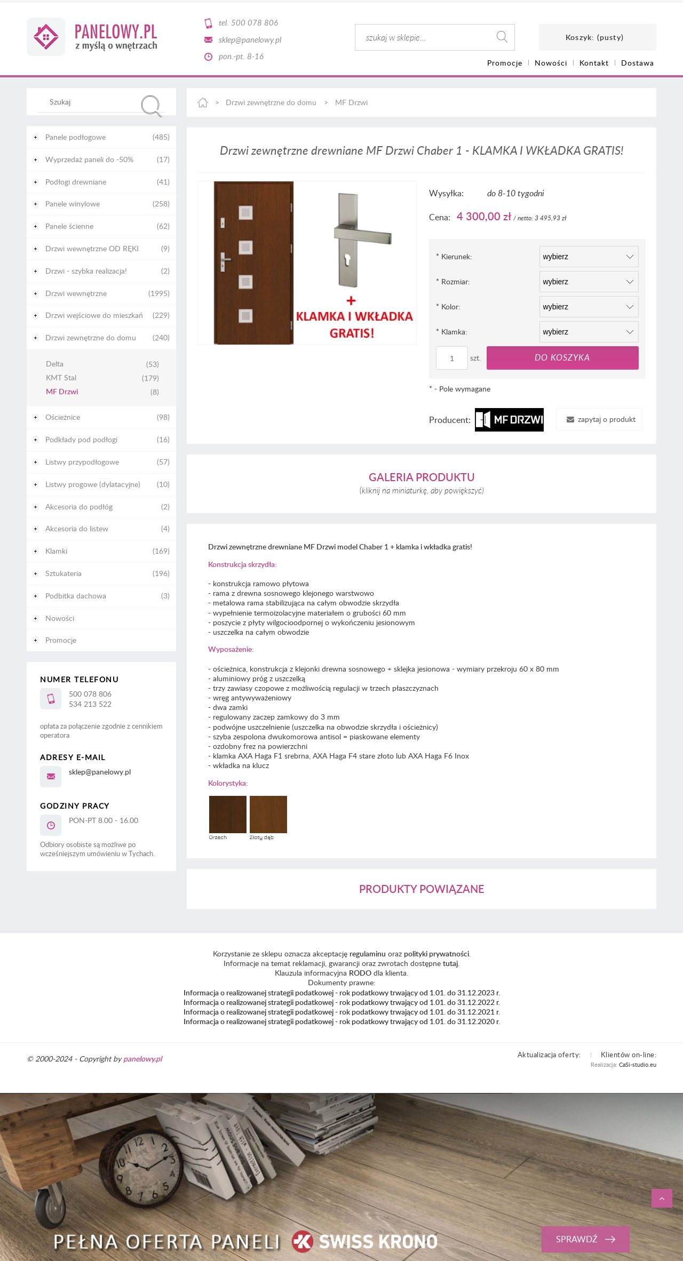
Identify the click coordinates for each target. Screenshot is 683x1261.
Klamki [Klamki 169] (56, 551)
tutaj (450, 963)
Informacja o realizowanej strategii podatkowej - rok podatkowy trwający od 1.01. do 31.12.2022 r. (342, 1002)
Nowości (59, 618)
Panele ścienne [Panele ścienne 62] (69, 226)
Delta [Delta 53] (54, 364)
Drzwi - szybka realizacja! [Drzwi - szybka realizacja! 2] (86, 271)
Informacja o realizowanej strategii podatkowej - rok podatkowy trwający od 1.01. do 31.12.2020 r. (342, 1021)
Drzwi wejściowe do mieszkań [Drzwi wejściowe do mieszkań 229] (94, 315)
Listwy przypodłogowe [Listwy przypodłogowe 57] (82, 462)
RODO (360, 973)
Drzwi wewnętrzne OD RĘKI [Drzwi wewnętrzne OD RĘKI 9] (92, 248)
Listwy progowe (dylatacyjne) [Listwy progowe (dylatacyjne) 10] (92, 484)
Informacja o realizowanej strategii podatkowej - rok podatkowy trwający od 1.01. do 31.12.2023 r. (342, 992)
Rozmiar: (453, 281)
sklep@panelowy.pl (250, 39)
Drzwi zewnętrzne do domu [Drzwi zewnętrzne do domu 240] (90, 337)
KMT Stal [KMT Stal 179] (61, 377)
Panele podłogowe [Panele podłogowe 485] (75, 137)
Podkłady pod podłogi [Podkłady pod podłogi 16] (81, 439)
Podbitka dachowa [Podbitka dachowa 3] (75, 595)
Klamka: (451, 331)
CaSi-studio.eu (637, 1064)
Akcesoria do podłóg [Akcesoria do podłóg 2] (79, 506)
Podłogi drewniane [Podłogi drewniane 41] (75, 182)
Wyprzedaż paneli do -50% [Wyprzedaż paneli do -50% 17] (89, 159)
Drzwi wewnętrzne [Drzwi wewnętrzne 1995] (76, 293)
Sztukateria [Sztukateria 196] (63, 573)
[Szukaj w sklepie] (104, 101)
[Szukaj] (152, 106)
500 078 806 (254, 22)
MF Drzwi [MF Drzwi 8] (62, 391)
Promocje (60, 640)
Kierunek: (454, 256)
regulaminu (368, 953)
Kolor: (448, 306)
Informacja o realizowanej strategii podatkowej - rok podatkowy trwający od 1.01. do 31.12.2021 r (341, 1012)
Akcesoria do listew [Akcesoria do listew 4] (76, 528)
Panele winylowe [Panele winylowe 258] (72, 203)
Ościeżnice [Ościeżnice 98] (62, 417)
